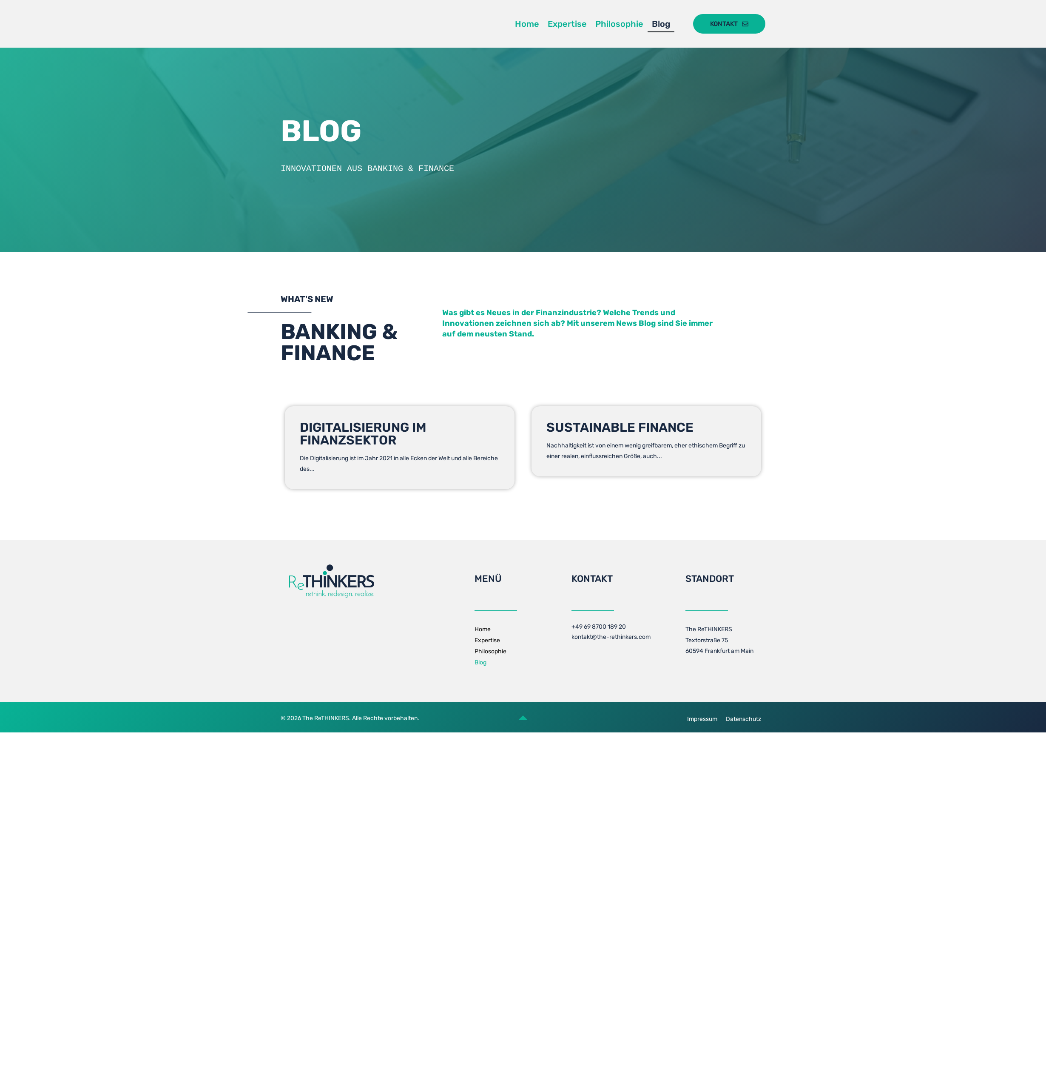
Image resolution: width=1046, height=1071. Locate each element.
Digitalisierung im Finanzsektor (363, 434)
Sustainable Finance (620, 427)
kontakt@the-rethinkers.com (611, 637)
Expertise (567, 24)
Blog (661, 24)
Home (527, 24)
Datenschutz (743, 719)
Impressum (702, 719)
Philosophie (619, 24)
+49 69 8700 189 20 (598, 626)
